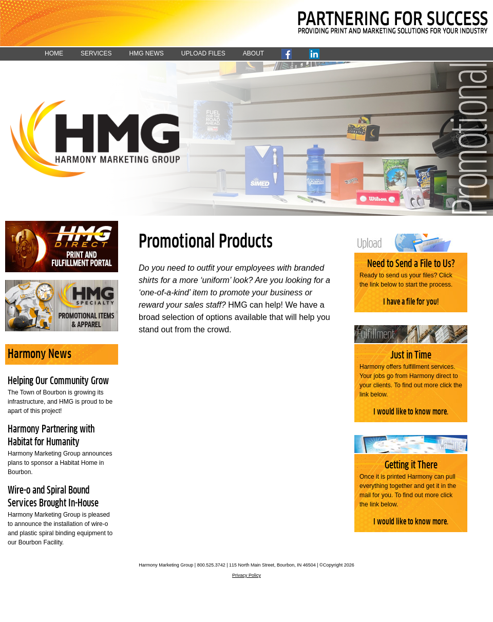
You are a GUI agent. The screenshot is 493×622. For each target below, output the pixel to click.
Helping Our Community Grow (58, 381)
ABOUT (253, 53)
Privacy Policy (246, 575)
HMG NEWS (146, 53)
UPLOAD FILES (203, 53)
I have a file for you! (411, 302)
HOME (54, 53)
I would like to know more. (410, 412)
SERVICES (96, 53)
